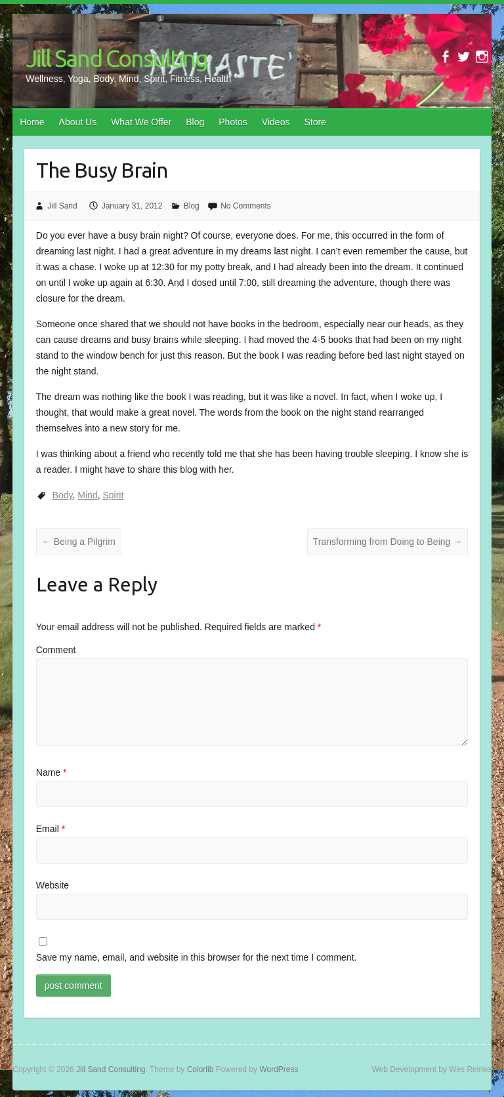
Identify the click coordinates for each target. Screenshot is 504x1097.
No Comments (245, 205)
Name (51, 772)
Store (315, 122)
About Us (78, 122)
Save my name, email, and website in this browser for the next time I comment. (196, 957)
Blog (195, 122)
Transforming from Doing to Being (387, 541)
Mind (87, 495)
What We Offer (141, 122)
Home (32, 122)
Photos (233, 122)
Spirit (112, 495)
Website (52, 885)
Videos (276, 122)
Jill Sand (62, 205)
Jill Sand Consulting (116, 58)
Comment (56, 650)
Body (62, 495)
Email (50, 829)
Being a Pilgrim (79, 541)
